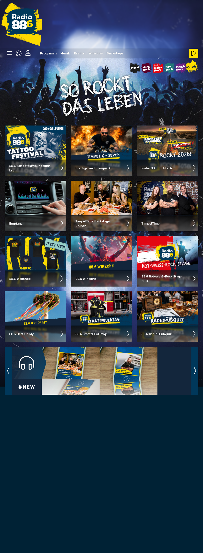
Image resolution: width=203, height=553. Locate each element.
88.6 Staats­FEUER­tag (102, 333)
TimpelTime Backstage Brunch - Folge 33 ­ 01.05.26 (71, 386)
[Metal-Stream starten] (135, 68)
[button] (27, 53)
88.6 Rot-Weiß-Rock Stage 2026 (168, 278)
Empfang (36, 223)
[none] (9, 53)
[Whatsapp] (18, 53)
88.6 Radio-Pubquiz (168, 333)
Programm (48, 53)
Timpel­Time (168, 223)
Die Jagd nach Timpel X (102, 167)
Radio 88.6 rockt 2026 (168, 167)
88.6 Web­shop (36, 278)
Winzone (96, 53)
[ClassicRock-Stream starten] (180, 68)
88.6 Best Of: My (36, 333)
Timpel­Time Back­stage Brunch (102, 223)
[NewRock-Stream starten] (169, 68)
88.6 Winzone (102, 278)
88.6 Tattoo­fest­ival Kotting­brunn (36, 168)
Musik (65, 53)
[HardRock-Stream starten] (146, 68)
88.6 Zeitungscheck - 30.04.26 (129, 386)
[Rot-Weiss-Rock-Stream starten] (158, 68)
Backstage (115, 53)
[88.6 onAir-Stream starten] (192, 67)
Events (79, 53)
